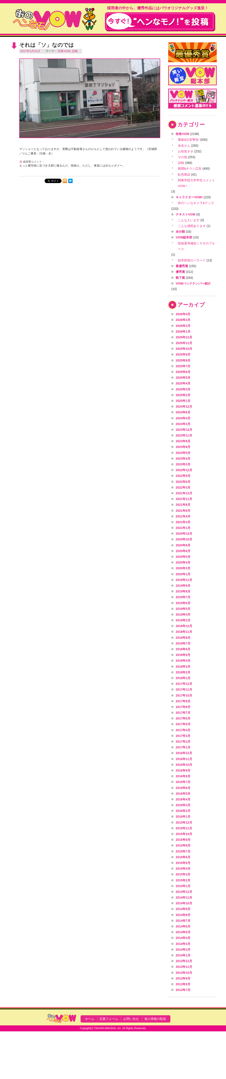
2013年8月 (183, 984)
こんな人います (189, 220)
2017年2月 (183, 741)
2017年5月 (183, 724)
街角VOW (64, 51)
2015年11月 (184, 828)
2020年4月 (183, 562)
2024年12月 (184, 406)
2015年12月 (184, 822)
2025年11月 (184, 343)
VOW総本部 (184, 237)
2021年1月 (183, 528)
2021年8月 (183, 504)
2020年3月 (183, 568)
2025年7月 (183, 366)
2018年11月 (184, 631)
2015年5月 (183, 863)
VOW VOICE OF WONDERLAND (55, 18)
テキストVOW (185, 214)
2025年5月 (183, 377)
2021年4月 (183, 516)
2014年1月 (183, 955)
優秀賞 (180, 271)
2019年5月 (183, 609)
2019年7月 (183, 597)
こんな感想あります (192, 226)
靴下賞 (180, 277)
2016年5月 (183, 793)
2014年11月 (184, 897)
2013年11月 (184, 966)
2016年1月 (183, 816)
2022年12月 (184, 470)
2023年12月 (184, 429)
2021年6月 (183, 510)
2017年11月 (184, 689)
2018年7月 (183, 643)
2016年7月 (183, 782)
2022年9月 (183, 476)
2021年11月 (184, 499)
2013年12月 (184, 961)
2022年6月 (183, 481)
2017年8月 (183, 707)
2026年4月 (183, 314)
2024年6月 (183, 412)
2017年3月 (183, 736)
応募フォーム (109, 1019)
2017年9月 (183, 701)
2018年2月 (183, 672)
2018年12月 (184, 626)
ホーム (89, 1019)
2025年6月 (183, 372)
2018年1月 (183, 678)
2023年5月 (183, 453)
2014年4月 (183, 938)
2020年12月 (184, 533)
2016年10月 (184, 764)
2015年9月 (183, 839)
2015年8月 (183, 845)
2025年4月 (183, 383)
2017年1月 (183, 747)
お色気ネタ (185, 151)
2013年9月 (183, 978)
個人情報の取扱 (155, 1019)
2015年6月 (183, 857)
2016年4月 (183, 799)
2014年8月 (183, 915)
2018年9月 (183, 637)
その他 (182, 157)
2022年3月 (183, 487)
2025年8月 (183, 360)
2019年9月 (183, 585)
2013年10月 (184, 972)
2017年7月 (183, 712)
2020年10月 (184, 539)
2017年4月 (183, 730)
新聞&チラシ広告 (190, 168)
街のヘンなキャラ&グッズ (196, 203)
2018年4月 (183, 660)
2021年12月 (184, 493)
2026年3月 (183, 320)
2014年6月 (183, 926)
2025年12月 (184, 337)
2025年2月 (183, 395)
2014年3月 (183, 944)
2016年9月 (183, 770)
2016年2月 (183, 811)
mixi (65, 181)
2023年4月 (183, 458)
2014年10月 (184, 903)
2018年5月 (183, 655)
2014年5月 (183, 932)
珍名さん (184, 145)
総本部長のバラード (192, 260)
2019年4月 (183, 614)
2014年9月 (183, 909)
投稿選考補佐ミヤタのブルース (196, 246)
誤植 (75, 51)
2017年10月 (184, 695)
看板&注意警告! (188, 139)
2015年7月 (183, 851)
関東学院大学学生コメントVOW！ (196, 183)
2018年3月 (183, 666)
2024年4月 (183, 418)
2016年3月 (183, 805)
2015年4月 (183, 868)
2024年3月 (183, 424)
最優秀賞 (182, 266)
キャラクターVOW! (189, 197)
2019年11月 (184, 580)
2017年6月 (183, 718)
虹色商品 (184, 174)
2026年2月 (183, 326)
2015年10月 (184, 834)
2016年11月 (184, 759)
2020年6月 (183, 551)
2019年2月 (183, 620)
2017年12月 (184, 684)
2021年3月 (183, 522)
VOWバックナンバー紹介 (193, 283)
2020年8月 (183, 545)
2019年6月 (183, 603)
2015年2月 (183, 880)
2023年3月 (183, 464)
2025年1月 (183, 401)
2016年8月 (183, 776)
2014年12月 (184, 892)
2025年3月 (183, 389)
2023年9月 (183, 441)
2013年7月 (183, 990)
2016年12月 (184, 753)
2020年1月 (183, 574)
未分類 (180, 231)
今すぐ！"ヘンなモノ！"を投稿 (160, 22)
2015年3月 (183, 874)
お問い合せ (131, 1019)
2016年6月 (183, 788)
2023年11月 (184, 435)
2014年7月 (183, 920)
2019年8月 (183, 591)
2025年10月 (184, 348)
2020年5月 (183, 556)
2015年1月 (183, 886)
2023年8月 (183, 447)
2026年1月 (183, 331)
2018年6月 (183, 649)
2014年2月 (183, 949)
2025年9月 (183, 354)
